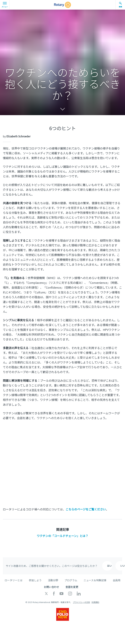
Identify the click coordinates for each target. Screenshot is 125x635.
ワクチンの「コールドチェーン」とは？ (62, 536)
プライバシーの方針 (81, 602)
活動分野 (53, 580)
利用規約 (95, 602)
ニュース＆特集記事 (95, 580)
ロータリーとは (13, 580)
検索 (120, 5)
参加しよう (35, 580)
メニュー (5, 5)
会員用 (116, 580)
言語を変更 (71, 587)
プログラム (70, 580)
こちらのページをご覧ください (86, 509)
